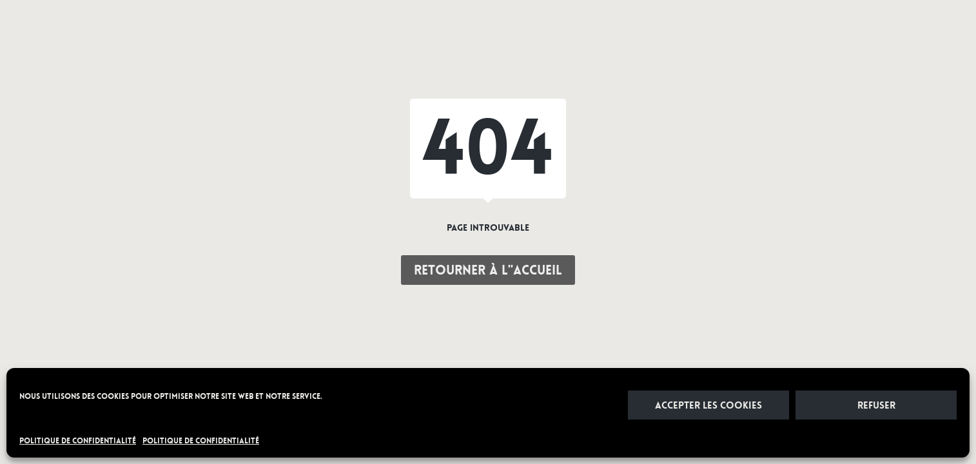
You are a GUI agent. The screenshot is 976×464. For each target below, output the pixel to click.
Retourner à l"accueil (488, 270)
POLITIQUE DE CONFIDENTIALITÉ (77, 441)
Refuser (876, 405)
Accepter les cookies (708, 405)
